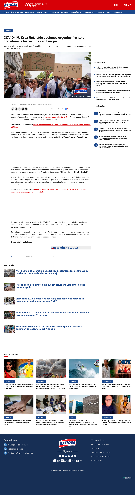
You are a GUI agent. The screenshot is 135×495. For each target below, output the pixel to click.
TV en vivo (95, 448)
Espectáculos (76, 12)
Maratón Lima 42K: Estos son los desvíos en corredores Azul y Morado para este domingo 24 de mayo (52, 313)
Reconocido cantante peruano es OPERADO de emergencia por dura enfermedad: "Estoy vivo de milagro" (111, 83)
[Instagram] (69, 456)
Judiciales (65, 12)
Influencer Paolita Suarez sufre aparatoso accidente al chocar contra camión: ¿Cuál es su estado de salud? (113, 146)
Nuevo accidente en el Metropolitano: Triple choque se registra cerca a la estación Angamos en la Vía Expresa (115, 114)
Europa (63, 257)
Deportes (55, 12)
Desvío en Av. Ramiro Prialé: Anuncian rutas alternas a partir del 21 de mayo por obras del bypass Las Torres (113, 138)
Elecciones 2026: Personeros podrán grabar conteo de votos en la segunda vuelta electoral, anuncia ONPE (50, 299)
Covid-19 (47, 257)
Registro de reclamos (100, 444)
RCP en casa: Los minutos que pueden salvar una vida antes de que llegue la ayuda (50, 286)
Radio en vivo (96, 460)
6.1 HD (116, 5)
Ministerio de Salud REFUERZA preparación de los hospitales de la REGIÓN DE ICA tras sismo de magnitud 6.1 (83, 423)
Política (39, 12)
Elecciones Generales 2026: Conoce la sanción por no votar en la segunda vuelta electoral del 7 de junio (49, 327)
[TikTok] (75, 456)
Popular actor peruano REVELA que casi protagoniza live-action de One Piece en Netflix (116, 386)
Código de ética (97, 440)
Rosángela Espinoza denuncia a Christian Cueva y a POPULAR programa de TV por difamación (18, 386)
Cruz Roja (55, 257)
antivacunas (39, 257)
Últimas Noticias (17, 12)
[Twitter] (63, 456)
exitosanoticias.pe (15, 449)
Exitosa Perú (89, 12)
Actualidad (29, 12)
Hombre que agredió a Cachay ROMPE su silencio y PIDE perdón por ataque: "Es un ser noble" (116, 422)
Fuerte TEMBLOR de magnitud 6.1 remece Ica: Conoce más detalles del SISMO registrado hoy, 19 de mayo (115, 130)
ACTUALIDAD (30, 257)
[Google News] (72, 456)
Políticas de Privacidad (100, 456)
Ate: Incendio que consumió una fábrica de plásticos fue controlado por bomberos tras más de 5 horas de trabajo (52, 272)
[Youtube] (66, 456)
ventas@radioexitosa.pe (18, 445)
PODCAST (127, 5)
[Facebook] (60, 456)
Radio (109, 12)
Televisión (100, 12)
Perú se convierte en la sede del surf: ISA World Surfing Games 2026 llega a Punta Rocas (82, 386)
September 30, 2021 (65, 248)
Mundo (46, 12)
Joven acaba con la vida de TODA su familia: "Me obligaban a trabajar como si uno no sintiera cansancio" (114, 122)
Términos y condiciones (101, 452)
